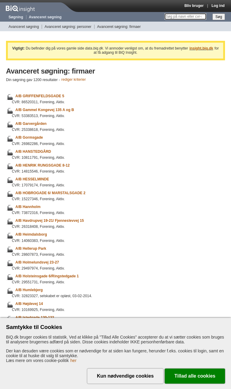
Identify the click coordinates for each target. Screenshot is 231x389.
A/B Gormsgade (29, 138)
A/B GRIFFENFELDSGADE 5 (39, 96)
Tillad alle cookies (194, 375)
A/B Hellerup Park (30, 248)
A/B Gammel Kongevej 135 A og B (44, 110)
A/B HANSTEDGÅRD (33, 151)
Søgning (16, 17)
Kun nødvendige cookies (125, 375)
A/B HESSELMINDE (32, 179)
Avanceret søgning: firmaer (119, 27)
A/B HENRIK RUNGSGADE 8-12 (42, 165)
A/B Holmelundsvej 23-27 (37, 262)
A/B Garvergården (30, 124)
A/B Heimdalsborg (31, 235)
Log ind (218, 6)
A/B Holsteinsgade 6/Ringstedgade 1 (47, 276)
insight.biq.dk (201, 48)
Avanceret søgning (45, 17)
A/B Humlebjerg (29, 290)
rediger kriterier (73, 80)
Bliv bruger (194, 6)
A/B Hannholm (27, 207)
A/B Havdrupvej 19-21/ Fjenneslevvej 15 (49, 221)
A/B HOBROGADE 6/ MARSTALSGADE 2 (50, 193)
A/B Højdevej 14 (29, 304)
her (73, 360)
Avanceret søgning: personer (68, 27)
